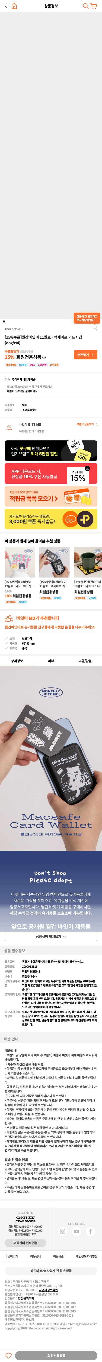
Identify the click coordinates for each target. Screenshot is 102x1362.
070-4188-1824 (25, 1221)
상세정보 (17, 661)
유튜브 (76, 1231)
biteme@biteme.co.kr (82, 1324)
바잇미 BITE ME (12, 329)
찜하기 (9, 1355)
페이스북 (90, 1231)
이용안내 (35, 1256)
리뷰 (51, 661)
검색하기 (86, 6)
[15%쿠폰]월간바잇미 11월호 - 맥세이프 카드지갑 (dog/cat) (53, 584)
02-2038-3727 (25, 1217)
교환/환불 (85, 661)
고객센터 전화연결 (25, 1242)
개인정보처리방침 (86, 1256)
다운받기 (85, 354)
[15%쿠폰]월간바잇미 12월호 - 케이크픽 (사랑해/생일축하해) (19, 584)
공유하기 (95, 328)
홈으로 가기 (14, 6)
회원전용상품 (56, 1355)
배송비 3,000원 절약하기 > (22, 391)
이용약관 (58, 1256)
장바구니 (93, 6)
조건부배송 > (29, 410)
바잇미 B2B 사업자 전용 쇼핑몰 (51, 1270)
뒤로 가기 (6, 6)
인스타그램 (62, 1231)
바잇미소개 (11, 1256)
